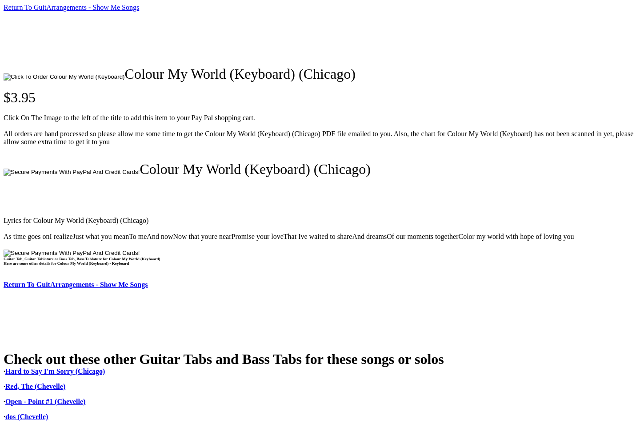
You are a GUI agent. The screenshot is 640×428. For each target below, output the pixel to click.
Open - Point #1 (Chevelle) (45, 401)
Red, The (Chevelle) (35, 386)
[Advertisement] (165, 39)
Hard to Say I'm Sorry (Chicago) (55, 371)
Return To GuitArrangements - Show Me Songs (71, 7)
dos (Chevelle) (26, 416)
